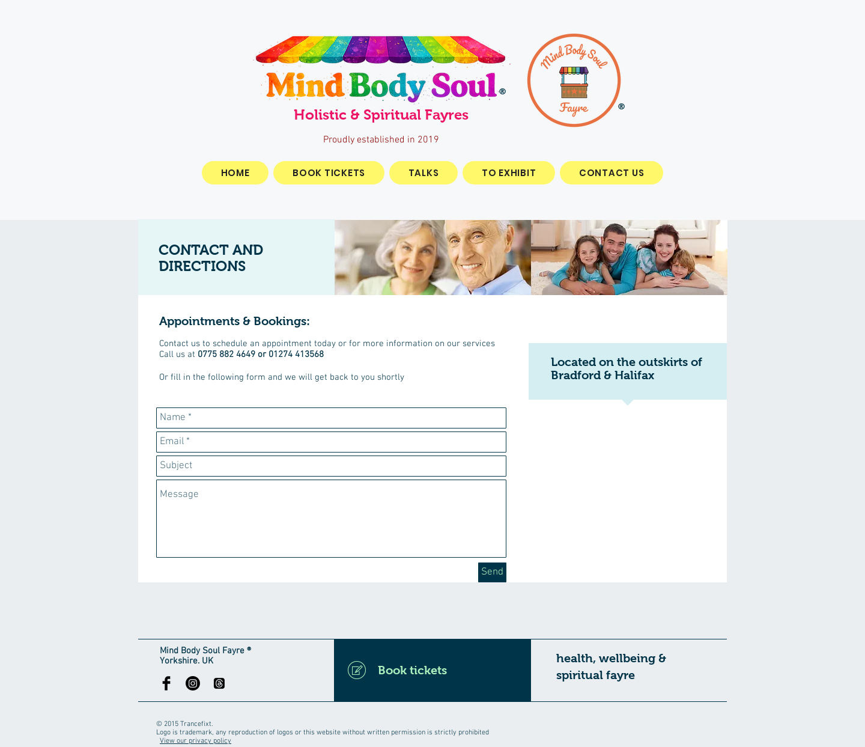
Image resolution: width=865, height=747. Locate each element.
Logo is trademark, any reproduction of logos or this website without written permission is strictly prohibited (322, 732)
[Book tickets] (432, 670)
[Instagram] (193, 683)
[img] (433, 257)
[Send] (492, 572)
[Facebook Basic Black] (166, 683)
